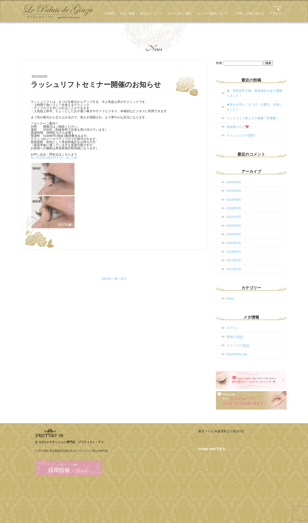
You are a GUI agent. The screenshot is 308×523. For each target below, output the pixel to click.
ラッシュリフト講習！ (242, 135)
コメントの (238, 345)
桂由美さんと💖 (238, 126)
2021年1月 (234, 217)
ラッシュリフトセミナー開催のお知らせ (96, 85)
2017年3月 (234, 269)
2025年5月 (234, 191)
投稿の (235, 337)
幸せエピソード (151, 13)
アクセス (275, 13)
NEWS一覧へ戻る (114, 278)
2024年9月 (234, 199)
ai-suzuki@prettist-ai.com (54, 157)
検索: (219, 63)
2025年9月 (234, 182)
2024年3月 (234, 208)
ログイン (233, 328)
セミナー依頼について (212, 13)
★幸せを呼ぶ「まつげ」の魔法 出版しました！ (254, 107)
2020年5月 (234, 234)
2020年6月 (234, 225)
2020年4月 (234, 243)
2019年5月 (234, 251)
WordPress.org (237, 354)
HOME (109, 13)
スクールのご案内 (179, 13)
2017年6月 (234, 260)
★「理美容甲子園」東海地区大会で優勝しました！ (254, 93)
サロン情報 (127, 13)
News (154, 48)
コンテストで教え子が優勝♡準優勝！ (253, 118)
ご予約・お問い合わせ (248, 13)
